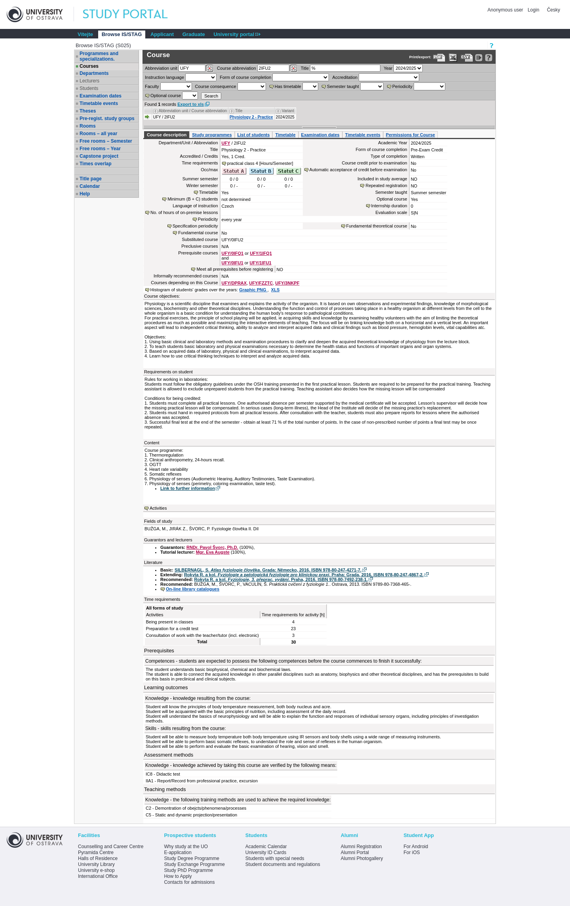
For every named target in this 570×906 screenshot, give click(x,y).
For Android (415, 846)
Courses (89, 66)
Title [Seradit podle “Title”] (239, 111)
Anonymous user (506, 10)
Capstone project (99, 156)
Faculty (152, 86)
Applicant (162, 34)
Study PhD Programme (188, 870)
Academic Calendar (266, 846)
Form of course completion (245, 77)
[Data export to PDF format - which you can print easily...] (439, 58)
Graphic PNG (253, 289)
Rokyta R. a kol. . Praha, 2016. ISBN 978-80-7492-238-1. (281, 579)
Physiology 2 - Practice (251, 117)
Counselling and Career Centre (110, 846)
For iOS (411, 852)
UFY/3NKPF (287, 283)
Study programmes (212, 134)
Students (89, 88)
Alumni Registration (361, 846)
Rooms (88, 126)
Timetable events (99, 103)
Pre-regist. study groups (107, 118)
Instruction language (164, 77)
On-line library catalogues (192, 589)
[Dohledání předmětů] (293, 69)
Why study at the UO (186, 846)
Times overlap (95, 163)
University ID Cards (265, 852)
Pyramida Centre (96, 852)
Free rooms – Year (100, 148)
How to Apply (178, 876)
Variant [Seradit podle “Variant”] (288, 111)
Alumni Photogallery (362, 858)
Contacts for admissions (189, 882)
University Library (96, 864)
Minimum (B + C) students (192, 199)
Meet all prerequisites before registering (234, 269)
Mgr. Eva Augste (213, 552)
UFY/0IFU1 (232, 262)
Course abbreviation (236, 68)
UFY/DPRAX (234, 283)
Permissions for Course (410, 134)
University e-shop (96, 870)
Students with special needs (274, 858)
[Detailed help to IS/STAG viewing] (488, 58)
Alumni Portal (355, 852)
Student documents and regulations (282, 864)
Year (388, 68)
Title (305, 68)
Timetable (285, 134)
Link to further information (187, 488)
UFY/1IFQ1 (261, 253)
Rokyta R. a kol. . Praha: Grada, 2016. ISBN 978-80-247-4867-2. (304, 574)
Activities (158, 508)
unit (161, 68)
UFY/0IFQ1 (233, 253)
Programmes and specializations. (99, 56)
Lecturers (89, 81)
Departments (94, 73)
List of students (254, 134)
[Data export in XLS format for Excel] (453, 58)
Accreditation (345, 77)
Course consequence (215, 86)
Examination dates (101, 96)
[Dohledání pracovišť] (209, 69)
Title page (91, 179)
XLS (275, 289)
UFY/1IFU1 (261, 262)
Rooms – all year (98, 133)
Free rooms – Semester (106, 141)
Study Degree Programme (191, 858)
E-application (177, 852)
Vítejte (85, 34)
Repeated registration (386, 185)
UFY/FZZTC (261, 283)
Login (533, 10)
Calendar (90, 186)
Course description (166, 134)
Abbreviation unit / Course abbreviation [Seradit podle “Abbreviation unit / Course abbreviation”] (193, 111)
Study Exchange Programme (194, 864)
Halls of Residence (98, 858)
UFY (226, 143)
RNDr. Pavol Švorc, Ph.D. (212, 547)
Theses (88, 111)
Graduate (193, 34)
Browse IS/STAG (122, 34)
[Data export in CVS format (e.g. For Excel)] (467, 58)
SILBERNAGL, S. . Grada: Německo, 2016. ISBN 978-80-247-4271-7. (268, 570)
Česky (553, 10)
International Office (98, 876)
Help (85, 194)
